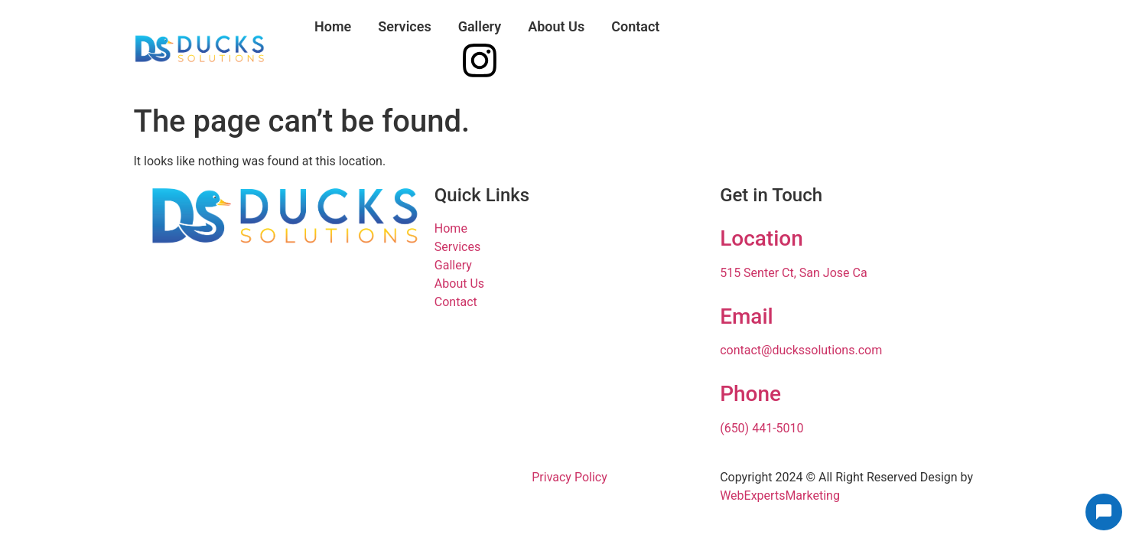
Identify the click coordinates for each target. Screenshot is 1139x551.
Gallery (480, 26)
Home (332, 26)
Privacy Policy (569, 477)
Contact (635, 26)
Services (404, 26)
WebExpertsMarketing (780, 495)
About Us (556, 26)
